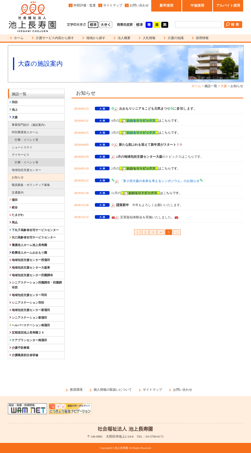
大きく (105, 25)
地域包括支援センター (26, 170)
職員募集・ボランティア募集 (31, 185)
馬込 (15, 222)
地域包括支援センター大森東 (31, 267)
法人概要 (124, 38)
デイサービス (20, 154)
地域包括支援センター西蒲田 (31, 260)
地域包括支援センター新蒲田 (31, 310)
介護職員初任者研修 (25, 355)
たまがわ (18, 215)
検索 (233, 24)
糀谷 (15, 207)
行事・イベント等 (26, 140)
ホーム (19, 38)
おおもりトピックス (141, 168)
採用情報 (202, 38)
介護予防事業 (20, 347)
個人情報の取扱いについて (113, 389)
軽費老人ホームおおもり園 (29, 252)
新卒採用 (166, 5)
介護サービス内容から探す (55, 38)
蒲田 (15, 200)
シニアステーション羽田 (28, 302)
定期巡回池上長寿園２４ (28, 332)
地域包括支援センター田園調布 (32, 275)
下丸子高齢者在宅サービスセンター (35, 230)
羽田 (15, 102)
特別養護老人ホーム (25, 132)
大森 (224, 86)
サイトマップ (112, 5)
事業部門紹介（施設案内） (29, 125)
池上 (15, 109)
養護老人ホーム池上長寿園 (29, 245)
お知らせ (18, 177)
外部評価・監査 (85, 5)
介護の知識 (176, 38)
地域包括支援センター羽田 (29, 295)
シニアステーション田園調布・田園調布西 (37, 285)
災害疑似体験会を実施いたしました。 (147, 217)
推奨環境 (76, 389)
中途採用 (197, 5)
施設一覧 (19, 94)
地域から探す (95, 38)
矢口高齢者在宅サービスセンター (34, 237)
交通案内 (18, 192)
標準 (93, 25)
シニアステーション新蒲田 (29, 317)
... (177, 232)
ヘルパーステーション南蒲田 (31, 325)
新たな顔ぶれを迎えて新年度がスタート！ (150, 144)
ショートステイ (22, 147)
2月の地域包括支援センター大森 (139, 156)
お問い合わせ (139, 5)
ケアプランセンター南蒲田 (29, 340)
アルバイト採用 (228, 5)
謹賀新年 (122, 205)
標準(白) (139, 25)
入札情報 (149, 38)
